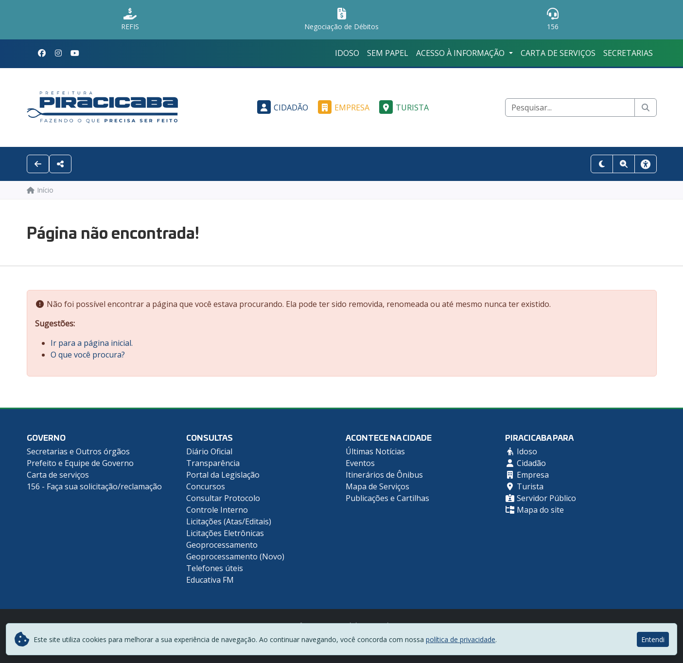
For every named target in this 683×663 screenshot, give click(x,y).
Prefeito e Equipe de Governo (80, 463)
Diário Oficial (209, 451)
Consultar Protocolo (223, 498)
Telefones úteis (214, 568)
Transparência (213, 463)
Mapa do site (534, 509)
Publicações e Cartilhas (387, 498)
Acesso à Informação (461, 53)
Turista (402, 107)
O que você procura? (88, 354)
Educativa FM (210, 579)
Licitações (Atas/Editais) (228, 521)
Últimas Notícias (375, 451)
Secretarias (628, 53)
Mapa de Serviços (377, 486)
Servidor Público (540, 498)
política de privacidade (460, 639)
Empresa (342, 107)
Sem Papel (387, 53)
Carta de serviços (558, 53)
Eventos (360, 463)
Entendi (653, 639)
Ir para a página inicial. (92, 343)
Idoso (347, 53)
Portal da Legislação (223, 474)
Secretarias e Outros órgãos (78, 451)
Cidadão (281, 107)
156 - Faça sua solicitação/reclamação (94, 486)
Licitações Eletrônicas (225, 533)
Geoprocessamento (222, 544)
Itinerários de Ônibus (384, 474)
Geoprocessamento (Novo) (235, 556)
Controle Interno (217, 509)
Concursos (205, 486)
